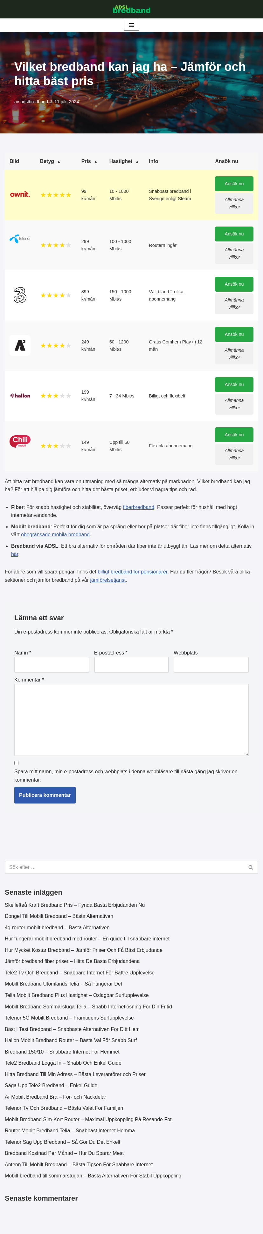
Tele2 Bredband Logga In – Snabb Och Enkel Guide (63, 1064)
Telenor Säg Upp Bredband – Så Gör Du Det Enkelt (63, 1143)
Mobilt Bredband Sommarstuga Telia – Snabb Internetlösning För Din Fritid (89, 1007)
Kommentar (29, 680)
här (14, 555)
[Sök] (124, 868)
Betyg (47, 161)
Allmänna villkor (234, 203)
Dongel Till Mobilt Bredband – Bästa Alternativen (59, 917)
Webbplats (185, 653)
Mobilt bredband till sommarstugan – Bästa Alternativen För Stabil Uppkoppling (93, 1177)
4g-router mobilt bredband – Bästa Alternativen (57, 928)
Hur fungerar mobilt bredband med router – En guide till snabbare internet (87, 940)
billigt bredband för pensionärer (133, 572)
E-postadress (111, 653)
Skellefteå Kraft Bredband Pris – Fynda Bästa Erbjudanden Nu (75, 906)
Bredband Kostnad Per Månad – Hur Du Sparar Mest (64, 1154)
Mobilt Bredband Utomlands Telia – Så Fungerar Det (64, 985)
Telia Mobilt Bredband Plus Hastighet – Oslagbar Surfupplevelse (77, 996)
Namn (22, 653)
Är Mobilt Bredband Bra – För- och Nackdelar (56, 1098)
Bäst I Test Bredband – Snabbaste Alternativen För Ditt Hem (72, 1030)
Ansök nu (234, 183)
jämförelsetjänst (108, 580)
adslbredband (34, 101)
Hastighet (121, 161)
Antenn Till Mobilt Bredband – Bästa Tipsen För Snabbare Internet (79, 1166)
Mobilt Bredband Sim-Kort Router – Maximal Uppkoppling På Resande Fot (88, 1120)
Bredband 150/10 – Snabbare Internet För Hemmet (62, 1053)
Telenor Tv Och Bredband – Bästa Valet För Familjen (64, 1109)
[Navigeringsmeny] (131, 25)
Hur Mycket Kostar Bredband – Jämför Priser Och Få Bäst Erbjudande (84, 951)
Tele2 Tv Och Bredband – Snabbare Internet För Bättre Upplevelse (80, 974)
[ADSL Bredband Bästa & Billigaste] (132, 9)
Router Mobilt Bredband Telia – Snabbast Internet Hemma (70, 1132)
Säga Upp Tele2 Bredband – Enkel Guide (51, 1087)
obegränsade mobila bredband (55, 535)
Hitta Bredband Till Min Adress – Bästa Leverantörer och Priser (75, 1075)
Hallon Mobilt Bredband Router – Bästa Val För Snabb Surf (71, 1041)
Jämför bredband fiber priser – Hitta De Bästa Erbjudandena (72, 962)
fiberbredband (139, 508)
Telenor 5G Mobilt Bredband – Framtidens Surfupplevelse (69, 1019)
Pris (86, 161)
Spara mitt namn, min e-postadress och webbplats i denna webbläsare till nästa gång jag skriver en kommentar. (126, 776)
